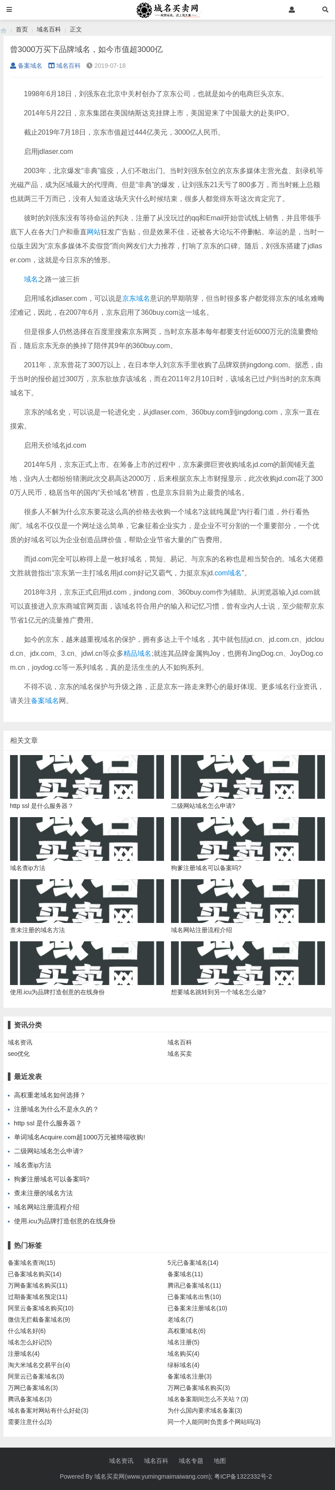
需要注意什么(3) (30, 1421)
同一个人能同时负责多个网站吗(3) (214, 1421)
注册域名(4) (24, 1353)
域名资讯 (20, 1042)
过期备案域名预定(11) (38, 1296)
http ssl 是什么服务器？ (48, 1123)
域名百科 (49, 29)
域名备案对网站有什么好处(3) (48, 1410)
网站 (94, 232)
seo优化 (19, 1053)
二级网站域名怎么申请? (48, 1151)
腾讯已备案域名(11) (194, 1285)
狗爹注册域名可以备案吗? (51, 1179)
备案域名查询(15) (31, 1262)
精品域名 (137, 653)
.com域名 (227, 573)
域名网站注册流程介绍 (46, 1207)
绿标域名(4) (183, 1364)
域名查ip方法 (33, 1165)
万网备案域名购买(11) (38, 1285)
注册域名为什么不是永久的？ (56, 1109)
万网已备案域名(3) (33, 1387)
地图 (220, 1460)
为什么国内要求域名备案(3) (205, 1410)
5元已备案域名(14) (193, 1262)
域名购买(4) (183, 1353)
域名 (31, 279)
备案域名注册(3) (190, 1376)
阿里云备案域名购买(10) (41, 1308)
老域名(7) (180, 1319)
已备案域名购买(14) (35, 1274)
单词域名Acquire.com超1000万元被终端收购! (79, 1137)
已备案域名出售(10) (194, 1296)
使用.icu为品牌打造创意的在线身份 (65, 1221)
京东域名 (136, 298)
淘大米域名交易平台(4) (39, 1364)
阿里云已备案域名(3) (36, 1376)
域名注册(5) (183, 1342)
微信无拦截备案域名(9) (39, 1319)
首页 (22, 29)
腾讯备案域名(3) (30, 1399)
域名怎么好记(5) (30, 1342)
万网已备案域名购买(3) (199, 1387)
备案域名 (26, 65)
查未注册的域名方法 (43, 1193)
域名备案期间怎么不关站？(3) (208, 1399)
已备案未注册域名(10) (197, 1308)
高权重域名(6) (186, 1330)
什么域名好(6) (27, 1330)
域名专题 (191, 1460)
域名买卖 (180, 1053)
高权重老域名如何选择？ (50, 1095)
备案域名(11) (185, 1274)
